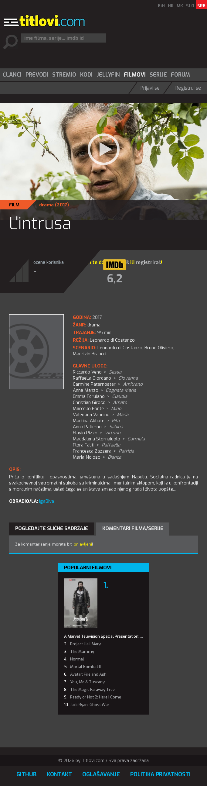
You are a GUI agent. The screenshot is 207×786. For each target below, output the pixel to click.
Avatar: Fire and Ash (88, 674)
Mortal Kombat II (85, 666)
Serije (158, 74)
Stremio (64, 74)
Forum (180, 74)
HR (171, 6)
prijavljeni (83, 544)
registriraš (148, 262)
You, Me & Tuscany (87, 681)
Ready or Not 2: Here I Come (95, 697)
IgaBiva (46, 501)
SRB (201, 6)
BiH (161, 6)
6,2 (114, 278)
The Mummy (82, 651)
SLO (190, 6)
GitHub (26, 774)
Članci (12, 74)
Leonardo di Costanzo (119, 348)
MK (180, 6)
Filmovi (135, 74)
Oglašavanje (101, 774)
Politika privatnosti (160, 774)
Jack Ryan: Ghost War (89, 704)
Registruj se (188, 88)
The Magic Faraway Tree (92, 689)
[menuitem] (11, 74)
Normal (77, 659)
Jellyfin (108, 74)
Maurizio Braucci (89, 354)
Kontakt (59, 774)
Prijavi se (150, 88)
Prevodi (36, 74)
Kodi (86, 74)
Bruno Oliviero (158, 348)
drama (46, 205)
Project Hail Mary (85, 643)
